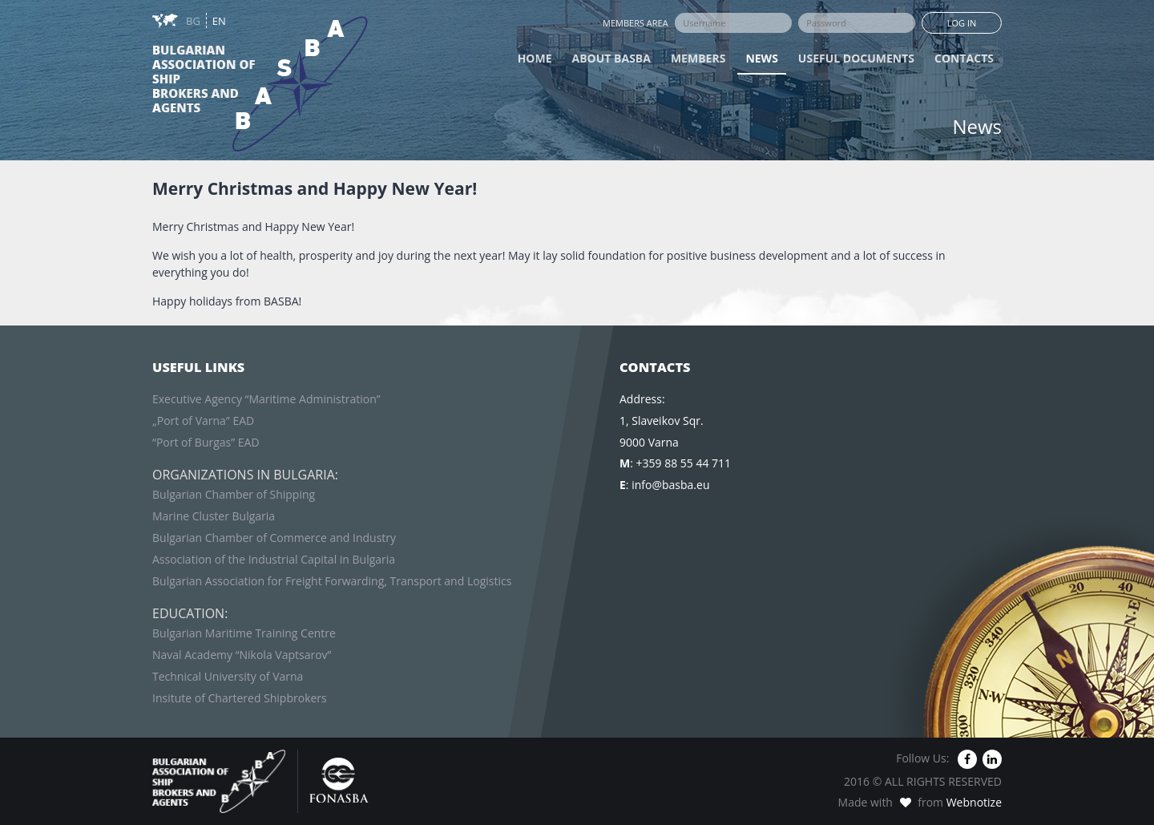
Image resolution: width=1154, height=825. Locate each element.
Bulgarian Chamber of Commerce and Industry (274, 537)
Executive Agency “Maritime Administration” (266, 398)
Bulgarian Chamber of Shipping (233, 494)
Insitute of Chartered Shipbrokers (239, 698)
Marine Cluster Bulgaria (213, 516)
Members (698, 58)
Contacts (964, 58)
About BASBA (611, 58)
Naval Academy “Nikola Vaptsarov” (241, 654)
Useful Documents (856, 58)
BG (194, 21)
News (761, 58)
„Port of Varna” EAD (203, 420)
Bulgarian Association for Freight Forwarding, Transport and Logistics (331, 580)
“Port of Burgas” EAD (206, 442)
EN (219, 21)
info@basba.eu (670, 484)
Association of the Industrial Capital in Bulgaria (273, 559)
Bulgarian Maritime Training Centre (244, 633)
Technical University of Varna (227, 676)
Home (535, 58)
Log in (962, 23)
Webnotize (974, 802)
